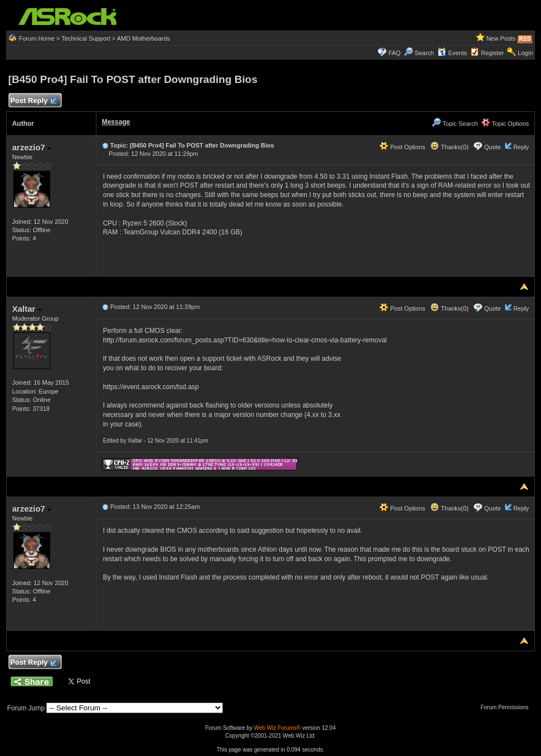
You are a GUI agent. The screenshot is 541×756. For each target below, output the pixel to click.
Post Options (402, 147)
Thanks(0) (449, 147)
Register (492, 53)
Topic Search (454, 123)
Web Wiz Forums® (277, 728)
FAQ (394, 53)
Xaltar (27, 308)
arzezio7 (31, 147)
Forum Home (37, 38)
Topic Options (505, 123)
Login (525, 53)
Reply (521, 147)
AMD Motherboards (143, 38)
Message (116, 122)
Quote (492, 147)
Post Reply (33, 101)
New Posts (501, 38)
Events (452, 53)
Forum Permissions (507, 707)
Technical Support (85, 38)
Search (424, 53)
